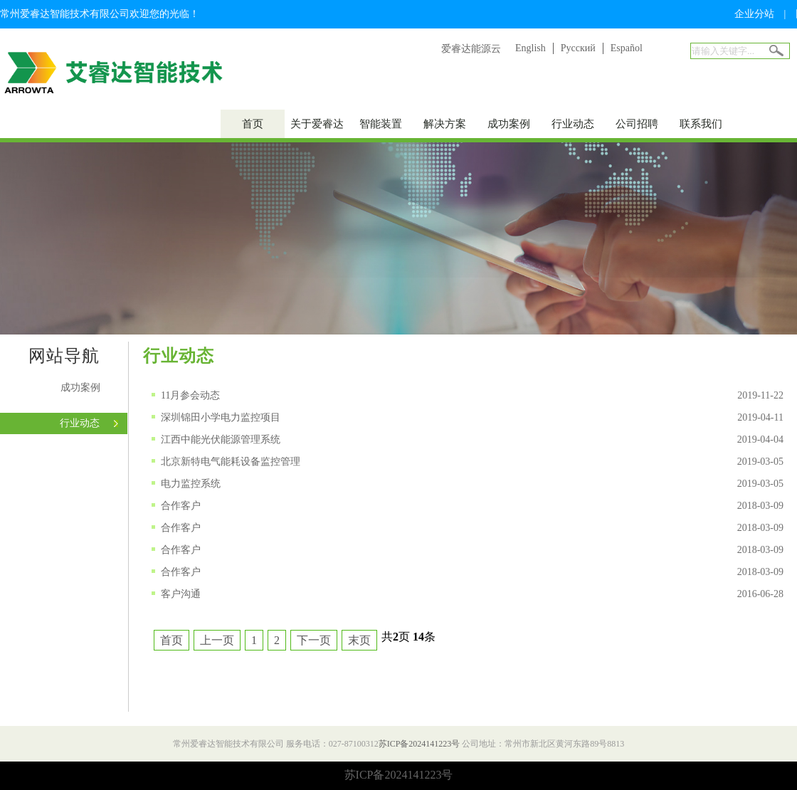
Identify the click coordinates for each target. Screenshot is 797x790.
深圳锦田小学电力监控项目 (220, 417)
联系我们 (701, 124)
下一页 (314, 640)
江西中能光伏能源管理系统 (220, 439)
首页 (252, 124)
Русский (578, 48)
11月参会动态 (190, 395)
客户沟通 (181, 594)
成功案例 (508, 124)
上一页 (217, 640)
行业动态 (572, 124)
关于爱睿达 (317, 124)
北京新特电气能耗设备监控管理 (230, 461)
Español (627, 48)
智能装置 (380, 124)
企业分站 (754, 14)
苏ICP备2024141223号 (419, 744)
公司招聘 (637, 124)
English (530, 48)
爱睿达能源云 (471, 48)
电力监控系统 (191, 483)
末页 (359, 640)
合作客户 (181, 505)
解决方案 (444, 124)
